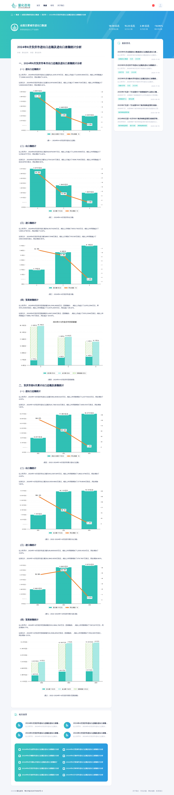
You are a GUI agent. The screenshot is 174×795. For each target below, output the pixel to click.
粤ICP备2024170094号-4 (33, 791)
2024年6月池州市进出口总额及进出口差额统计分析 (40, 775)
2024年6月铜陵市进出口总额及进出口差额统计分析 (40, 756)
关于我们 (136, 791)
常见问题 (143, 791)
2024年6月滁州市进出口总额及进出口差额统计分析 (84, 756)
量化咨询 (20, 791)
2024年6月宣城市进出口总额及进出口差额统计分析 (84, 762)
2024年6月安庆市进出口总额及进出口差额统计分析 (40, 768)
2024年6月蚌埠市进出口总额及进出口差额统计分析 (84, 768)
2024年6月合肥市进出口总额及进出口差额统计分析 (40, 749)
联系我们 (159, 791)
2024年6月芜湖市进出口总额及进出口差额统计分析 (84, 749)
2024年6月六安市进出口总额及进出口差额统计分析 (84, 775)
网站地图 (151, 791)
